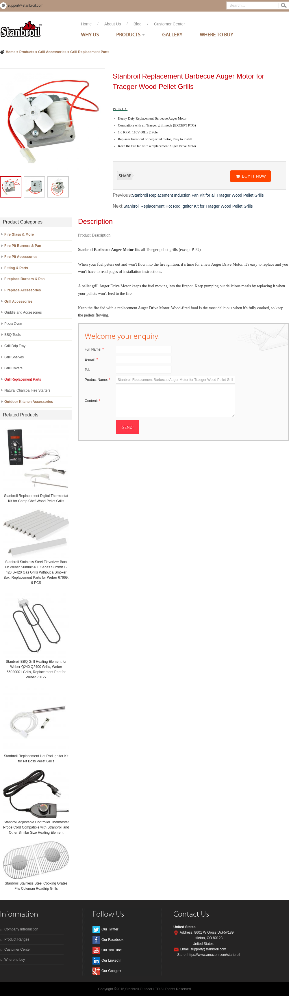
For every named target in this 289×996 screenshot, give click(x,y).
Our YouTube (111, 950)
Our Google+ (111, 971)
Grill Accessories (52, 52)
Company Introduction (21, 929)
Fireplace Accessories (22, 290)
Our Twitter (109, 929)
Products (128, 34)
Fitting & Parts (16, 268)
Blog (138, 24)
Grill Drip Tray (14, 346)
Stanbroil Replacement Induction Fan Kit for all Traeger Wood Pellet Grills (198, 195)
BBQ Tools (12, 335)
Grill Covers (13, 368)
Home (86, 24)
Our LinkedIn (111, 960)
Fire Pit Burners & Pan (22, 246)
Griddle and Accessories (23, 312)
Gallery (172, 34)
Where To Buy (216, 34)
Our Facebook (112, 940)
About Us (112, 24)
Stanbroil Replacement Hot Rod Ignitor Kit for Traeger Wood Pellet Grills (188, 206)
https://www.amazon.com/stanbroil (214, 955)
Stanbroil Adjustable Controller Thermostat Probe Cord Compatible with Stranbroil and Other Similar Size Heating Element (36, 827)
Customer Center (169, 24)
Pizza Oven (13, 324)
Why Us (90, 34)
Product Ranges (16, 939)
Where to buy (14, 960)
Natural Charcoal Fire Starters (27, 390)
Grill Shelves (14, 357)
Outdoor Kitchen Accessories (28, 402)
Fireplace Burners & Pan (24, 279)
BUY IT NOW (254, 176)
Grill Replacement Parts (89, 52)
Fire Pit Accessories (20, 257)
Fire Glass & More (19, 234)
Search (284, 5)
